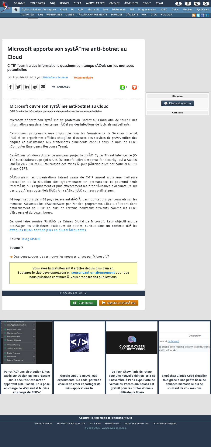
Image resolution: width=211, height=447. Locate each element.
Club (159, 3)
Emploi (114, 3)
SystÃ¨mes (202, 9)
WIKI (144, 14)
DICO (154, 14)
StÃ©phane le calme (55, 82)
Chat (77, 3)
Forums (19, 3)
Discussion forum (177, 103)
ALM (80, 9)
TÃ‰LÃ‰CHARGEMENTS (92, 14)
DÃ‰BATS (132, 14)
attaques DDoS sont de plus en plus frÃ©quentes (48, 235)
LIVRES (69, 14)
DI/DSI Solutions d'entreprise (39, 9)
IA (72, 9)
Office (175, 9)
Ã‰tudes (131, 3)
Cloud (63, 9)
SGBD (163, 9)
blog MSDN (31, 244)
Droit (146, 3)
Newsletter (95, 3)
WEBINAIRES (54, 14)
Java (105, 9)
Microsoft (93, 9)
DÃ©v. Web (118, 9)
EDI (132, 9)
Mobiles (187, 9)
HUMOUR (166, 14)
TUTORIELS (28, 14)
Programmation (147, 9)
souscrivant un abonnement (93, 278)
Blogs (64, 3)
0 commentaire (83, 82)
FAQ (52, 3)
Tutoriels (37, 3)
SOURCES (116, 14)
